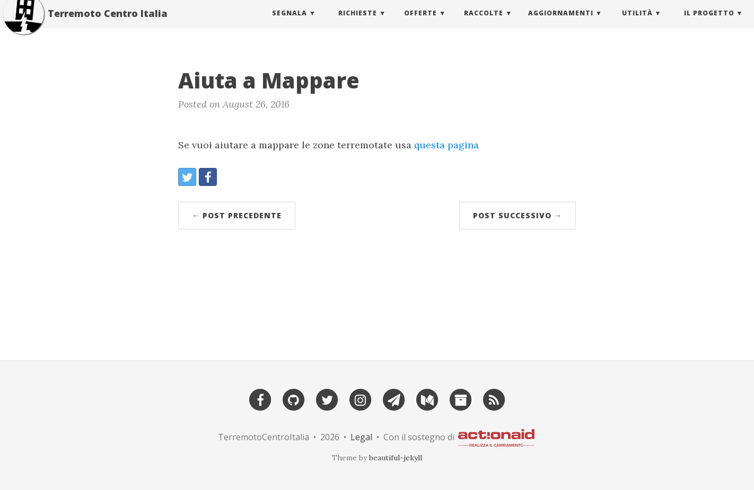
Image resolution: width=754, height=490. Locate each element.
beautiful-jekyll (395, 457)
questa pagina (446, 145)
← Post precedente (237, 215)
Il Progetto (709, 23)
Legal (361, 437)
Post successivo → (517, 215)
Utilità (637, 23)
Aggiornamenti (560, 23)
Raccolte (483, 23)
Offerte (420, 23)
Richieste (357, 23)
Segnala (289, 23)
